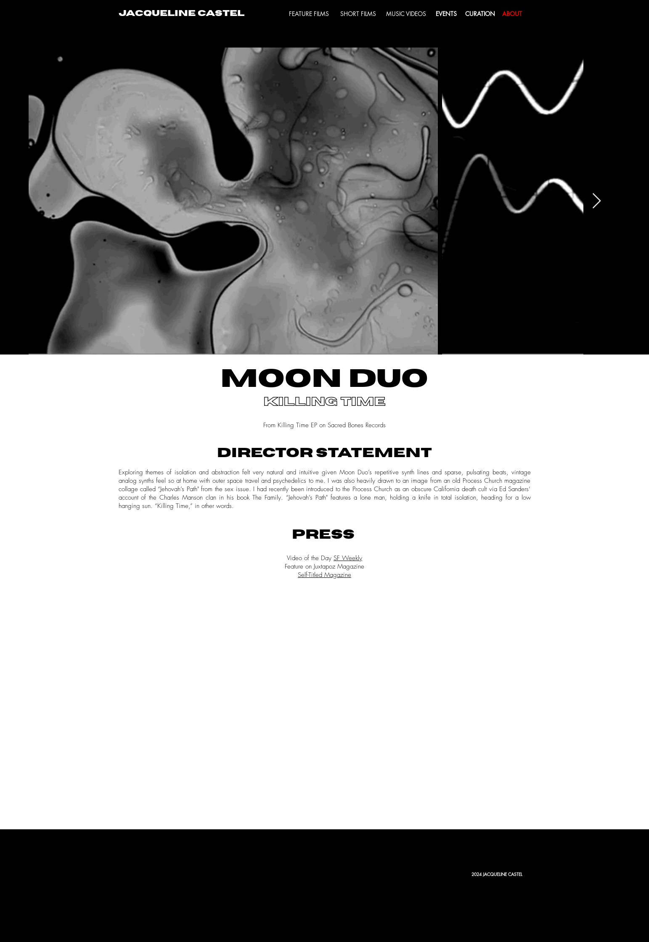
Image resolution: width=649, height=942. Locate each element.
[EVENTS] (446, 13)
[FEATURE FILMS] (309, 13)
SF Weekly (348, 558)
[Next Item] (596, 201)
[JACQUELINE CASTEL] (181, 14)
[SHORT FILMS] (358, 13)
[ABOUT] (512, 13)
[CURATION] (480, 13)
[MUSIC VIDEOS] (406, 13)
